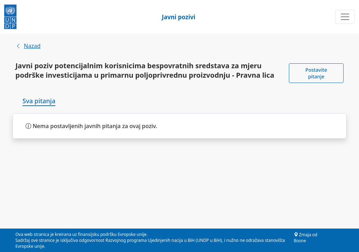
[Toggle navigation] (345, 17)
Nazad (27, 46)
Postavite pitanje (316, 73)
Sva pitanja (38, 101)
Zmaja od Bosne (306, 238)
